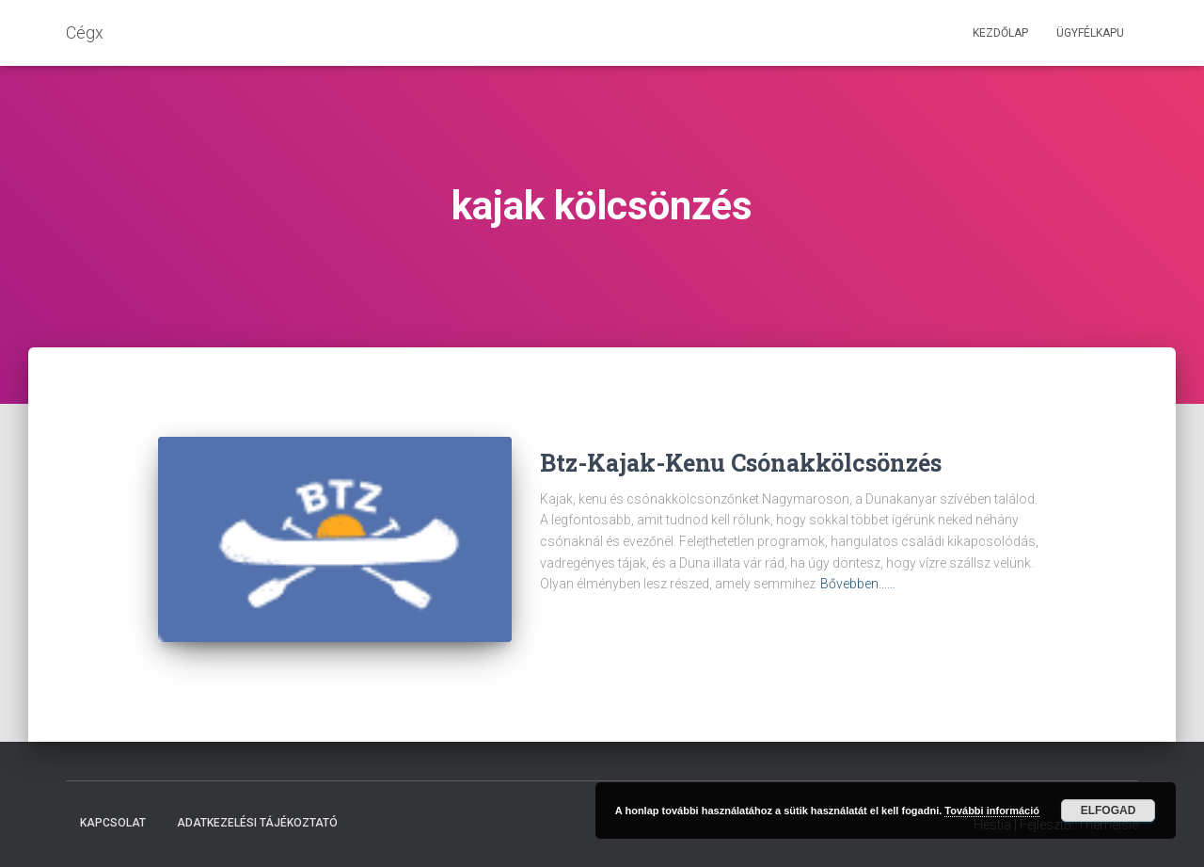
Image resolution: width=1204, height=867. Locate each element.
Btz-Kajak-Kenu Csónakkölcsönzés (741, 462)
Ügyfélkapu (1090, 33)
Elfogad (1108, 810)
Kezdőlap (1000, 33)
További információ (991, 810)
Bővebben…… (857, 583)
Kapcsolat (113, 822)
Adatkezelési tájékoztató (257, 822)
